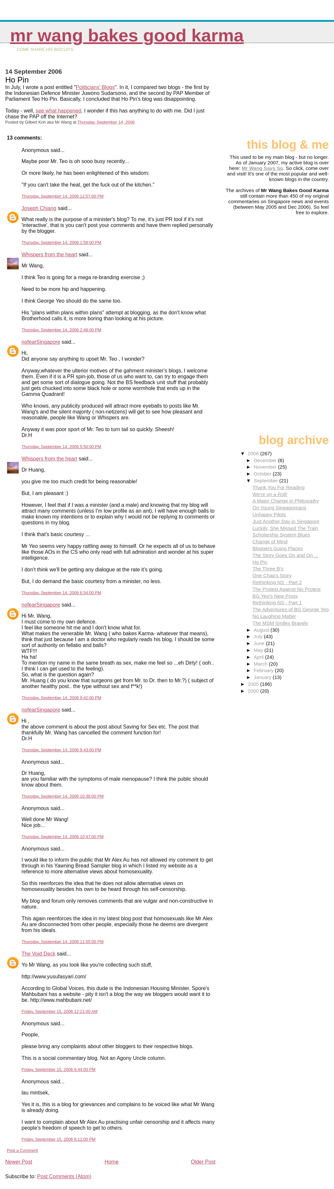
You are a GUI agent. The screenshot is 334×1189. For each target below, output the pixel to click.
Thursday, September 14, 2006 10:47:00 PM (63, 836)
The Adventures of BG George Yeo (290, 609)
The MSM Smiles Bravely (280, 623)
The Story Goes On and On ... (285, 555)
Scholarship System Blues (281, 534)
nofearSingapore (41, 342)
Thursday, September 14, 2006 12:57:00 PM (63, 196)
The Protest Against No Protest (286, 589)
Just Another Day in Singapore (285, 521)
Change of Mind (269, 541)
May (259, 650)
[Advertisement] (296, 93)
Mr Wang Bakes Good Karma (127, 35)
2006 (254, 453)
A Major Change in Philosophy (285, 501)
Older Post (203, 1162)
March (261, 664)
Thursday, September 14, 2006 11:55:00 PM (63, 941)
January (263, 677)
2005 (254, 684)
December (266, 460)
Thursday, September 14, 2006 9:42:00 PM (61, 697)
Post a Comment (22, 1150)
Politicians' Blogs (95, 87)
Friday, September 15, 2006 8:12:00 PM (59, 1139)
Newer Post (18, 1162)
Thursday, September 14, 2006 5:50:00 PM (61, 446)
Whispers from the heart (49, 254)
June (260, 643)
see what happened (58, 110)
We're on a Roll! (269, 494)
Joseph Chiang (39, 208)
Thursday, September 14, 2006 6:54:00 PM (61, 592)
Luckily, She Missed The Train (285, 528)
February (264, 670)
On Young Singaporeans (279, 507)
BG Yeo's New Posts (275, 596)
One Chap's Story (271, 575)
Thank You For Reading (278, 487)
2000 (254, 691)
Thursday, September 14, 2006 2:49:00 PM (61, 329)
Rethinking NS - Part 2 (277, 582)
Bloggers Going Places (277, 548)
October (263, 473)
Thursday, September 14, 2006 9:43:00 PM (61, 749)
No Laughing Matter (274, 616)
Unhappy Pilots (269, 514)
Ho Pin (259, 562)
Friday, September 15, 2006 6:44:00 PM (59, 1069)
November (266, 467)
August (262, 630)
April (259, 657)
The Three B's (267, 568)
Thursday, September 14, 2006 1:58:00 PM (61, 242)
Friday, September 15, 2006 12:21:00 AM (60, 1011)
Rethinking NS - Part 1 (277, 602)
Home (112, 1162)
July (259, 636)
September (267, 480)
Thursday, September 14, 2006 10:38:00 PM (63, 796)
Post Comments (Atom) (64, 1176)
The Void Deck (38, 953)
